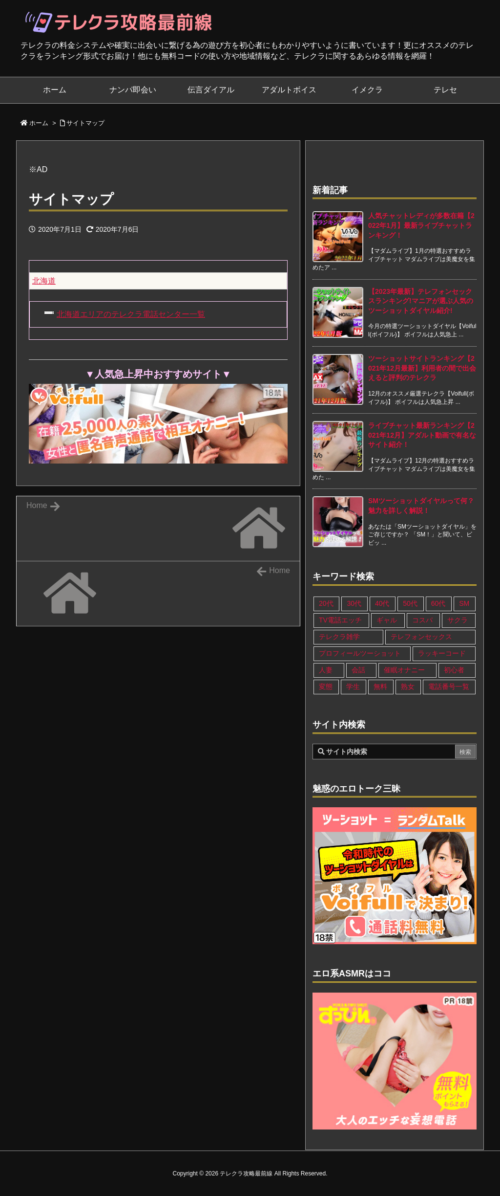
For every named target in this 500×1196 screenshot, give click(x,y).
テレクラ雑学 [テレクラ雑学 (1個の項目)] (339, 637)
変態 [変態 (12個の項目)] (326, 686)
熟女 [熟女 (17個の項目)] (408, 686)
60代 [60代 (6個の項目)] (438, 603)
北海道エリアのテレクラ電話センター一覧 (131, 314)
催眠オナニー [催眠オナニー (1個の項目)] (404, 670)
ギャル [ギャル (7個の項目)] (386, 620)
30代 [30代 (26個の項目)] (354, 603)
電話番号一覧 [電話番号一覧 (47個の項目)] (448, 686)
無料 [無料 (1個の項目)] (380, 686)
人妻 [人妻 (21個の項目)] (326, 670)
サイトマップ (85, 123)
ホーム (38, 123)
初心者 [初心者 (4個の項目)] (454, 670)
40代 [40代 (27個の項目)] (382, 603)
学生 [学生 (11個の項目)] (353, 686)
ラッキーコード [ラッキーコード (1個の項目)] (442, 653)
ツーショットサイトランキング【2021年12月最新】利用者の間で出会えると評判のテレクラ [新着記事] (422, 367)
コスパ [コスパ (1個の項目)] (422, 620)
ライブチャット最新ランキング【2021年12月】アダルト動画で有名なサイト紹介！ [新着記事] (422, 434)
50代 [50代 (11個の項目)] (410, 603)
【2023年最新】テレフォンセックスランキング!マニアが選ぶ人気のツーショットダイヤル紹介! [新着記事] (420, 301)
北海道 (44, 281)
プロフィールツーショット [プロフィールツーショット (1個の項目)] (360, 653)
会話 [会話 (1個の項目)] (358, 670)
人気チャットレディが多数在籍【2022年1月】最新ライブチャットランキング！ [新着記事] (421, 225)
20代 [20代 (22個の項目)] (326, 603)
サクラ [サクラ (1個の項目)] (457, 620)
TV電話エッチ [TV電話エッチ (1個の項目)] (340, 620)
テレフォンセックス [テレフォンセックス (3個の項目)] (421, 637)
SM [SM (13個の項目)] (464, 603)
